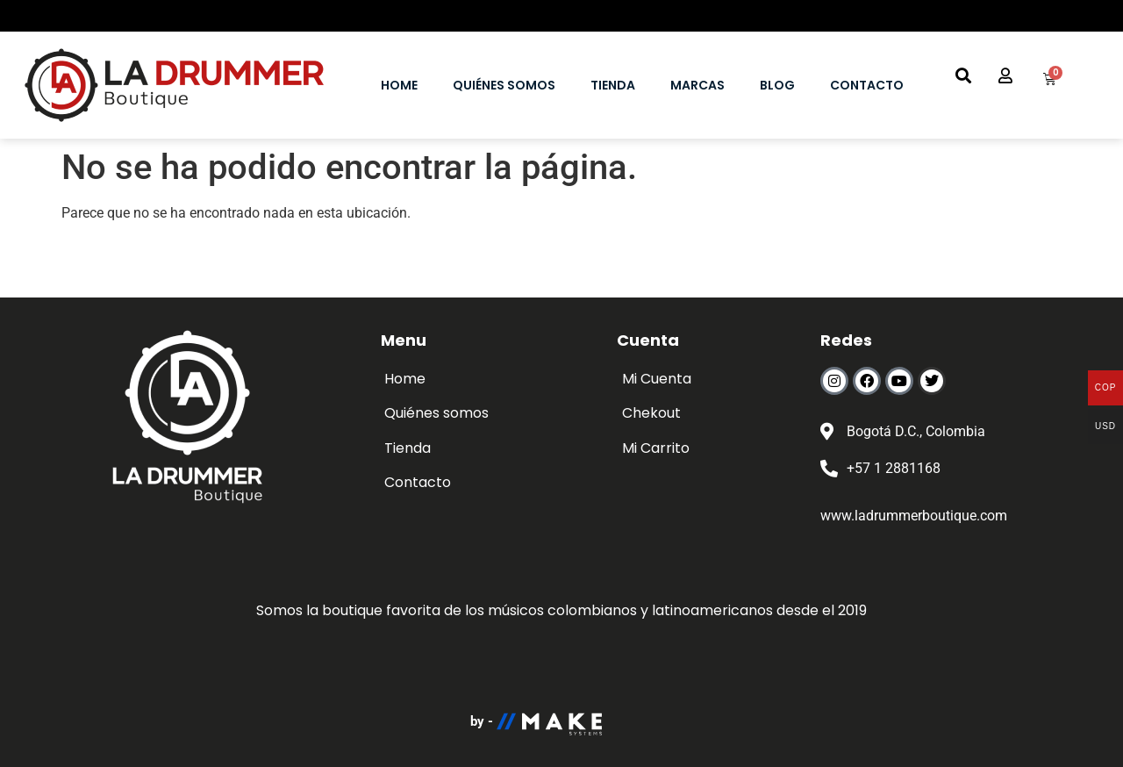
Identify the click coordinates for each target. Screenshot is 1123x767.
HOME (399, 85)
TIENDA (612, 85)
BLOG (777, 85)
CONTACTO (867, 85)
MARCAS (697, 85)
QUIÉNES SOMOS (504, 85)
